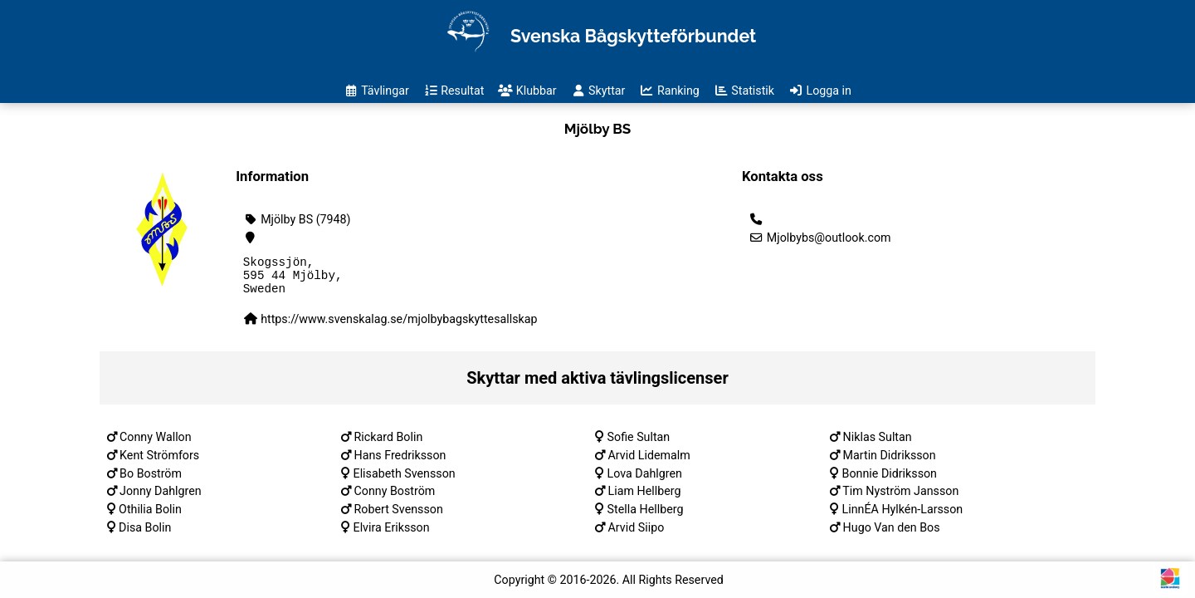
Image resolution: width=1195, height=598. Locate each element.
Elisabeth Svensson (405, 481)
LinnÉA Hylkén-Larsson (902, 516)
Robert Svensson (398, 516)
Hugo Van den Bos (891, 535)
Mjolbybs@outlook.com (820, 237)
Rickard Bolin (388, 444)
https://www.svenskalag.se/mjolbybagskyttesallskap (399, 326)
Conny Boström (395, 498)
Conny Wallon (156, 444)
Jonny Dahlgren (161, 498)
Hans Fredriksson (400, 462)
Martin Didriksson (889, 462)
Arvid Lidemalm (649, 462)
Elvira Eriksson (392, 535)
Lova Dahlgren (644, 481)
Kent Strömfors (159, 462)
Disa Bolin (145, 535)
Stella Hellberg (645, 516)
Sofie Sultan (639, 444)
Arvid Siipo (636, 535)
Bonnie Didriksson (889, 481)
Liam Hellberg (644, 498)
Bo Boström (151, 481)
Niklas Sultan (877, 444)
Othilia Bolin (150, 516)
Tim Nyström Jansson (900, 498)
